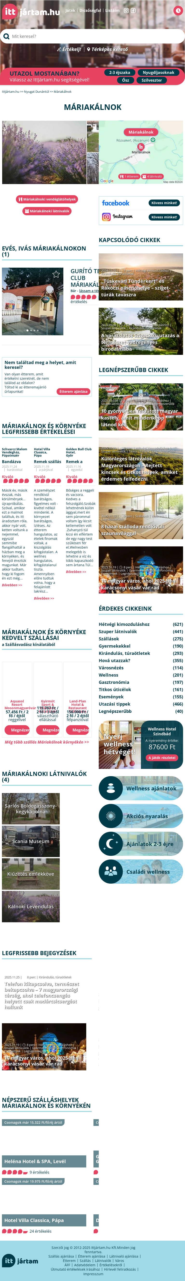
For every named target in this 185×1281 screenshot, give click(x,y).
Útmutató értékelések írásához (75, 1269)
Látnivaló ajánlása (123, 1256)
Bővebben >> (12, 585)
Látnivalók (103, 1260)
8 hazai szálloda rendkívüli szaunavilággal (132, 530)
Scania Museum (30, 841)
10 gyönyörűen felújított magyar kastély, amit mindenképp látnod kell (139, 418)
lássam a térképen (94, 290)
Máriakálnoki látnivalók (49, 211)
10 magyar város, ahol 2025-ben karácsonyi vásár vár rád (41, 1061)
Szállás (85, 1260)
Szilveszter (152, 80)
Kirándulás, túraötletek (55, 977)
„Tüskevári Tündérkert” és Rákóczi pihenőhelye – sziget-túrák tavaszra (135, 288)
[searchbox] (92, 36)
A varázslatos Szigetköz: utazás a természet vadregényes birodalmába (140, 342)
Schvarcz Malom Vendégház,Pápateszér (14, 452)
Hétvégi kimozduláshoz (55, 1045)
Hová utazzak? (114, 660)
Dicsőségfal (90, 10)
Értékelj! (71, 49)
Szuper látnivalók (16, 1048)
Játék (70, 10)
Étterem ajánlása (91, 1256)
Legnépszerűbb (35, 1051)
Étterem (69, 1260)
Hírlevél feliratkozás (120, 1269)
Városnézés (111, 668)
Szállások (141, 516)
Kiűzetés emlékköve (30, 874)
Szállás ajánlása (61, 1256)
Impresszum (93, 1274)
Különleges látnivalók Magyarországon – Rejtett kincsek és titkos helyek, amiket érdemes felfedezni (139, 468)
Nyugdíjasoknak (158, 72)
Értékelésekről (110, 1265)
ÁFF (67, 1265)
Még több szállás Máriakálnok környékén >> (47, 742)
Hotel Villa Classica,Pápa (42, 452)
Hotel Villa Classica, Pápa (34, 1220)
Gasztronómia (66, 1048)
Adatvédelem (84, 1265)
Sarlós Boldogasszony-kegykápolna (31, 808)
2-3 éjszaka (119, 72)
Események (12, 1051)
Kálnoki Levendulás (31, 906)
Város (119, 1260)
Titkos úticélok (139, 451)
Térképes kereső (110, 49)
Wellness (158, 516)
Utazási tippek (139, 403)
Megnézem (20, 730)
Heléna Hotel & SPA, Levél (35, 1161)
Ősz (125, 80)
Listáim (112, 10)
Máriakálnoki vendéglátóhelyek (49, 199)
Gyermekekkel (42, 1048)
